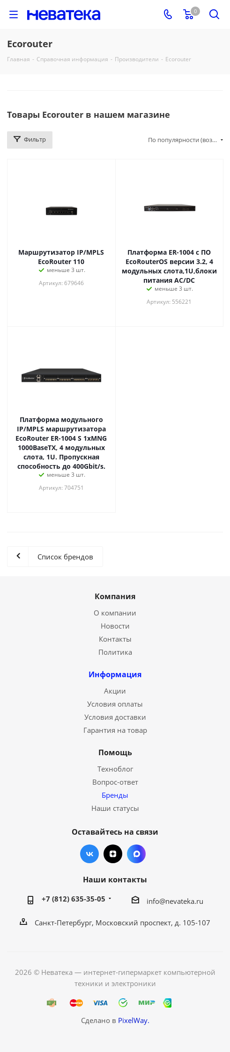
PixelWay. (133, 1020)
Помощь (115, 752)
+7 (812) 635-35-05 (73, 898)
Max (136, 853)
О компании (115, 612)
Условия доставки (115, 717)
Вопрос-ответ (115, 782)
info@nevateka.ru (175, 901)
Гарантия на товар (115, 730)
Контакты (115, 639)
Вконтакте (89, 853)
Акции (115, 690)
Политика (115, 652)
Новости (115, 625)
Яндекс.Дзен (113, 853)
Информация (115, 674)
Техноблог (115, 768)
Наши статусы (115, 808)
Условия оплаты (115, 703)
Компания (115, 596)
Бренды (115, 795)
